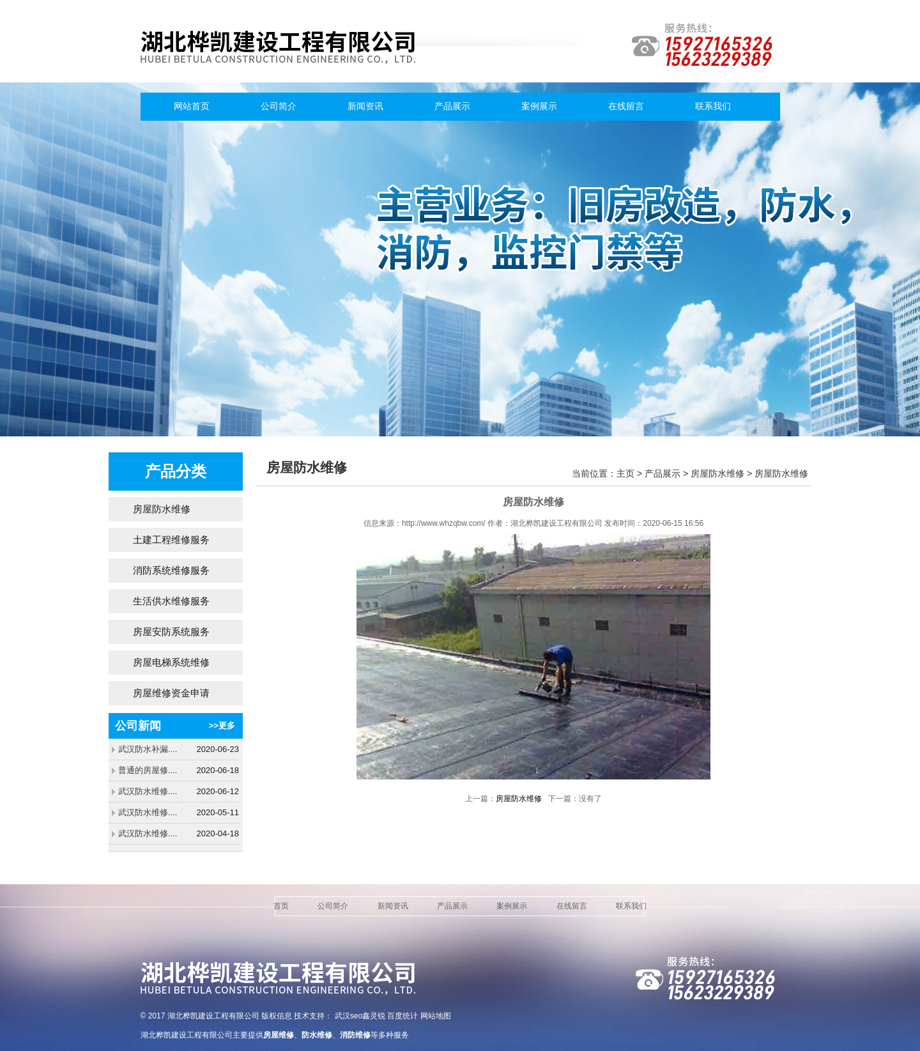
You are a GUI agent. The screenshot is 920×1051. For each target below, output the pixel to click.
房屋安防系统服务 (171, 631)
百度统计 (402, 1015)
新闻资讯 (365, 106)
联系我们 (713, 106)
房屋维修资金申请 (171, 692)
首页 (281, 905)
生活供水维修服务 (171, 600)
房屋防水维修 (161, 508)
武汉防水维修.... (147, 791)
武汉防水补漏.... (147, 749)
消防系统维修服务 (171, 570)
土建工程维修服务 (171, 539)
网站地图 (435, 1015)
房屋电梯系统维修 (171, 662)
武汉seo (348, 1015)
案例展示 (539, 106)
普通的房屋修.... (147, 770)
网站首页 (192, 106)
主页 (625, 473)
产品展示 (452, 106)
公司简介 (278, 106)
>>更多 (222, 725)
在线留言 (626, 106)
